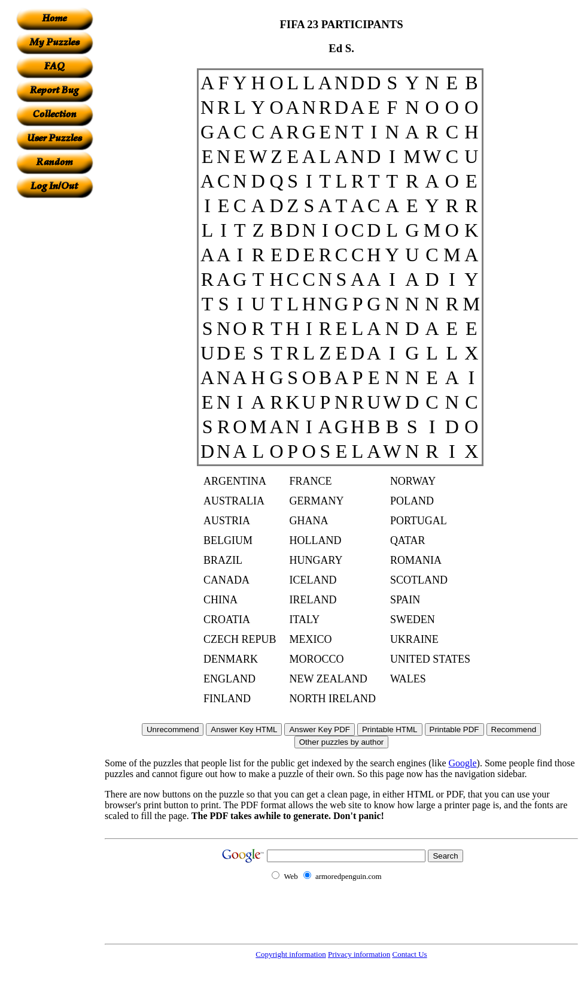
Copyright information (291, 954)
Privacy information (359, 954)
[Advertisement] (54, 378)
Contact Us (410, 954)
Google (463, 763)
